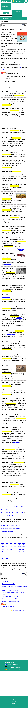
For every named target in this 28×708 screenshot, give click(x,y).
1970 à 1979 (7, 551)
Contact (13, 703)
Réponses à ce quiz (17, 12)
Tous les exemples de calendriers (11, 590)
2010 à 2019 (23, 551)
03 (7, 506)
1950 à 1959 (23, 544)
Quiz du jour (4, 1)
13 (7, 509)
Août (6, 528)
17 (4, 512)
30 (12, 515)
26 (2, 515)
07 (17, 506)
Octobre (18, 528)
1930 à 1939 (15, 544)
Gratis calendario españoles (14, 669)
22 (17, 512)
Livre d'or (13, 701)
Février (8, 525)
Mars (12, 525)
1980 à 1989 (11, 551)
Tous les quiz (5, 9)
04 (9, 506)
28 (7, 515)
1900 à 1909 (2, 544)
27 (4, 515)
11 (2, 509)
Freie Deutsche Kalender (14, 667)
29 (9, 515)
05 (12, 506)
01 (2, 506)
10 (24, 506)
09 (22, 506)
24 (22, 512)
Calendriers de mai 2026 (8, 584)
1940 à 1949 (19, 544)
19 (9, 512)
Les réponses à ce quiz (18, 610)
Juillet (2, 528)
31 (14, 515)
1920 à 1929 (11, 544)
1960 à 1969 (2, 551)
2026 (3, 69)
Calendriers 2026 (6, 581)
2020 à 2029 (2, 558)
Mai (19, 525)
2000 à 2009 (19, 551)
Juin (23, 525)
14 (9, 509)
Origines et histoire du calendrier (10, 601)
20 (12, 512)
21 (14, 512)
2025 (20, 67)
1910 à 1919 (7, 544)
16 (2, 512)
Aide (3, 4)
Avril (16, 525)
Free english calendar (13, 664)
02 (4, 506)
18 (7, 512)
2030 (7, 558)
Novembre (4, 531)
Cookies (13, 699)
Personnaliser (5, 6)
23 (19, 512)
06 (14, 506)
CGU (12, 697)
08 (19, 506)
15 (12, 509)
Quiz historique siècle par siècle (10, 596)
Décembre (10, 531)
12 (4, 509)
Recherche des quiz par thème (10, 598)
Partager (6, 13)
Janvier (3, 525)
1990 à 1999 (15, 551)
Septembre (12, 528)
